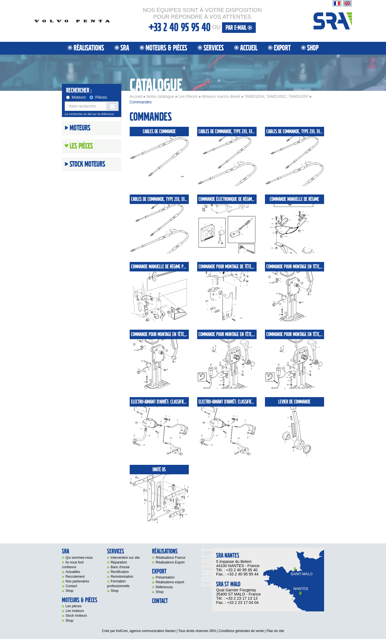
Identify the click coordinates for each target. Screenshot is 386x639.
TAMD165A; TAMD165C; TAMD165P (276, 96)
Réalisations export (170, 582)
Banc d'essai (120, 567)
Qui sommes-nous (79, 558)
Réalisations (89, 48)
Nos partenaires (77, 581)
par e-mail (239, 27)
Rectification (120, 572)
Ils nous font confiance (73, 564)
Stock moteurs (87, 164)
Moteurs (76, 97)
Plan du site (275, 631)
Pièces (98, 97)
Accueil (248, 48)
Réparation (119, 562)
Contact (71, 586)
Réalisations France (170, 558)
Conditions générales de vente (241, 631)
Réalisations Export (170, 562)
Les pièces (73, 606)
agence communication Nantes (153, 631)
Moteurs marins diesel (221, 96)
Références (164, 587)
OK (112, 107)
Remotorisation (122, 577)
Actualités (73, 572)
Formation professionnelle (118, 583)
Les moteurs (75, 611)
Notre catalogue (160, 96)
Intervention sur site (125, 558)
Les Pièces (187, 96)
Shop (313, 48)
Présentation (165, 577)
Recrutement (75, 577)
